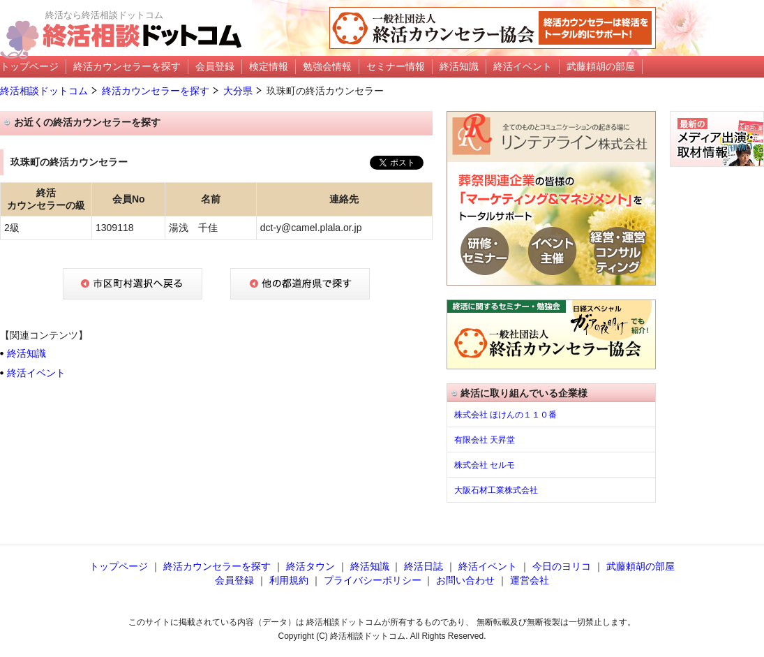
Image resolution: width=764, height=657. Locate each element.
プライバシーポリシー (372, 580)
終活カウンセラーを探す (155, 90)
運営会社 (529, 580)
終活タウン (310, 566)
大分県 (238, 90)
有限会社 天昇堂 (484, 440)
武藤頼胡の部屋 (640, 566)
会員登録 (234, 580)
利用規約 (288, 580)
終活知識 (26, 353)
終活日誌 (423, 566)
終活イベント (36, 372)
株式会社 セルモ (484, 465)
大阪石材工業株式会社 (496, 490)
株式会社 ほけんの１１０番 (505, 415)
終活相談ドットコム (44, 90)
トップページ (118, 566)
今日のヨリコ (561, 566)
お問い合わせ (465, 580)
